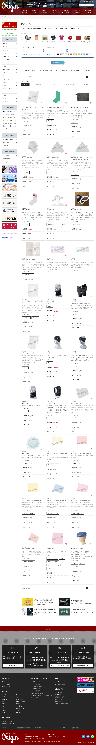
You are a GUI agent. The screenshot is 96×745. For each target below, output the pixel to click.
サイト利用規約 (64, 728)
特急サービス (58, 699)
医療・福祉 (5, 82)
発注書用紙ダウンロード (8, 723)
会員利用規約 (75, 728)
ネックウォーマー (33, 402)
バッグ (4, 66)
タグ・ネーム (6, 101)
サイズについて (59, 692)
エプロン (5, 76)
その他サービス (59, 701)
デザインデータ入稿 (7, 721)
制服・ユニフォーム (7, 79)
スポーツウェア (6, 56)
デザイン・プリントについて (40, 678)
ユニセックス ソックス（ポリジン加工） (58, 106)
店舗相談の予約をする (83, 666)
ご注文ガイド (6, 155)
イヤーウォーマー (82, 352)
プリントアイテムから (8, 139)
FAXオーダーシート (7, 145)
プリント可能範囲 (35, 691)
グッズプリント (6, 686)
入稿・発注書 (6, 718)
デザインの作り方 (35, 684)
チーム (74, 122)
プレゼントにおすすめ (53, 565)
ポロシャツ (5, 50)
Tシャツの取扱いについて (37, 693)
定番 (62, 558)
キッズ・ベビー (6, 63)
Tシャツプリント (6, 684)
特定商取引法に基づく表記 (23, 728)
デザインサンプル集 (36, 682)
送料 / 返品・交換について (61, 697)
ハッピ (4, 85)
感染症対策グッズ (52, 224)
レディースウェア (7, 59)
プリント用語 (34, 698)
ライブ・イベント (28, 274)
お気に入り (53, 4)
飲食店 (82, 563)
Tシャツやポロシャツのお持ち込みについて (42, 695)
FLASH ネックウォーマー (58, 300)
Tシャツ (5, 47)
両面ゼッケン (33, 452)
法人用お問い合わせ (60, 684)
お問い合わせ (6, 162)
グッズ (4, 98)
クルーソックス (33, 209)
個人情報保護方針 (39, 728)
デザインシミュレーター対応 (31, 54)
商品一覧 (12, 16)
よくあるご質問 (6, 158)
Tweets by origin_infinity (7, 237)
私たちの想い (5, 682)
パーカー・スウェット (8, 53)
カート (76, 4)
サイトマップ (51, 728)
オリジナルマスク (82, 209)
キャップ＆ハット (7, 69)
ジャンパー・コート (7, 88)
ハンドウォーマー (82, 300)
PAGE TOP (48, 629)
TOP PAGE (4, 16)
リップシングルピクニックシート (82, 106)
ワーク (49, 306)
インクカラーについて (37, 688)
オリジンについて (7, 728)
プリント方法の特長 (36, 686)
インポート (26, 317)
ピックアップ (6, 678)
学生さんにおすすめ (28, 463)
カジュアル (75, 567)
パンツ (4, 95)
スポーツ (50, 120)
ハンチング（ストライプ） (82, 547)
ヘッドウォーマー (58, 352)
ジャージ (5, 92)
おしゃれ (26, 172)
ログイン (69, 4)
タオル (4, 72)
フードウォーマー (58, 402)
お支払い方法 (58, 694)
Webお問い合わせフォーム (62, 682)
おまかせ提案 (6, 142)
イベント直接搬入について (62, 704)
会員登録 (62, 4)
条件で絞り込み (57, 63)
